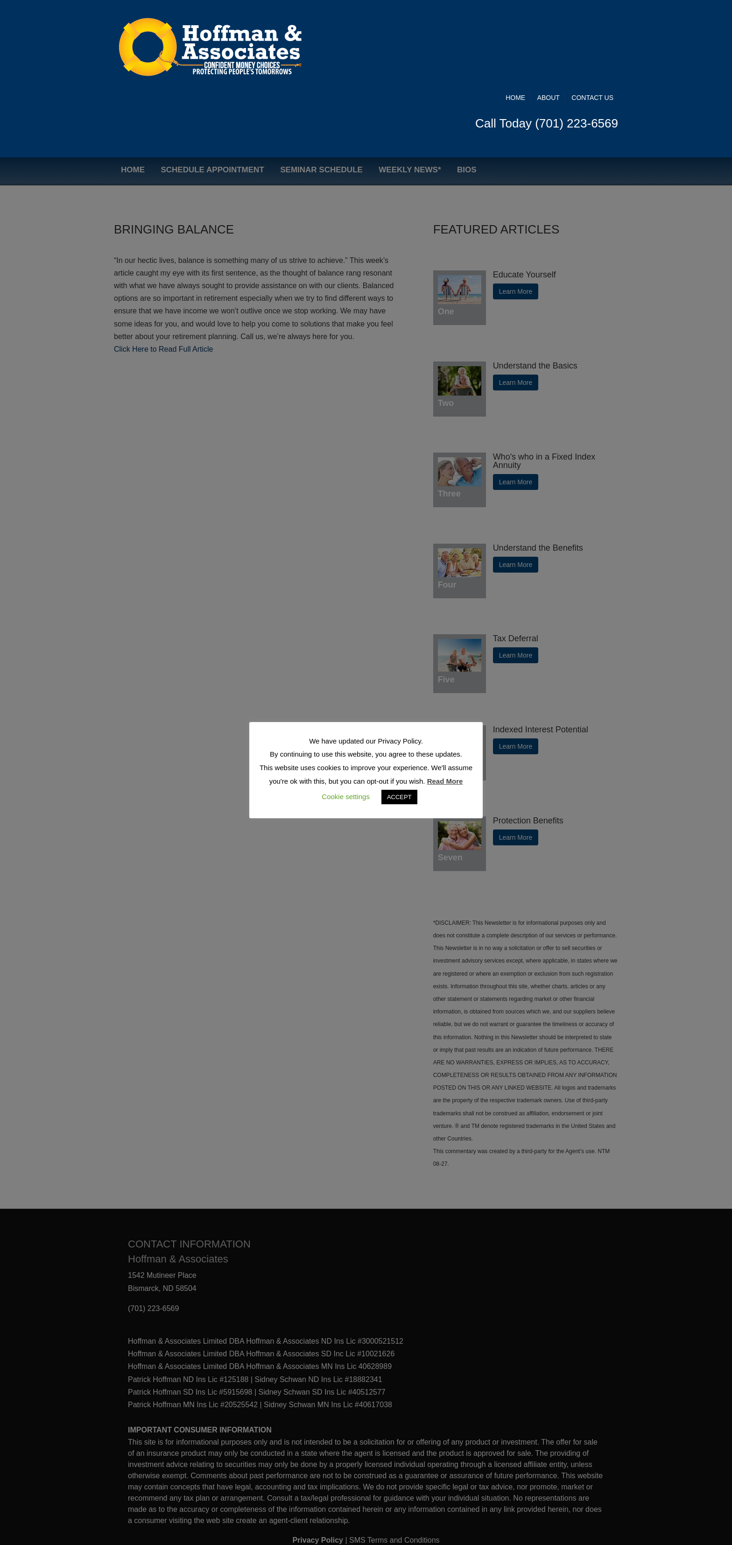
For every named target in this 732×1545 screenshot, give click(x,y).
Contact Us (592, 19)
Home (515, 19)
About (548, 19)
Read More (445, 781)
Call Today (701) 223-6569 (546, 45)
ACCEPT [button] (399, 797)
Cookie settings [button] (346, 797)
